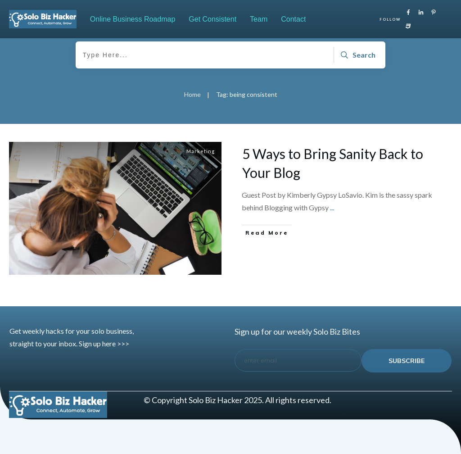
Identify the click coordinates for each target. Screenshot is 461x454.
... (332, 207)
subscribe (407, 361)
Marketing (200, 151)
